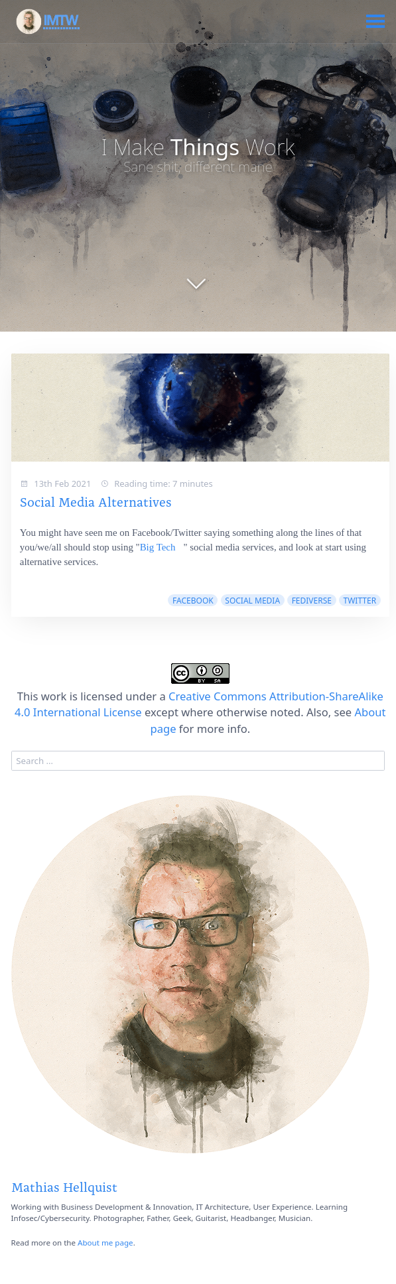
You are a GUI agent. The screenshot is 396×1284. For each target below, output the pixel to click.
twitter (360, 600)
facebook (193, 600)
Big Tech (158, 547)
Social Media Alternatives (96, 500)
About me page (105, 1243)
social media (252, 600)
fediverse (312, 600)
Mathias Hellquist (64, 1186)
